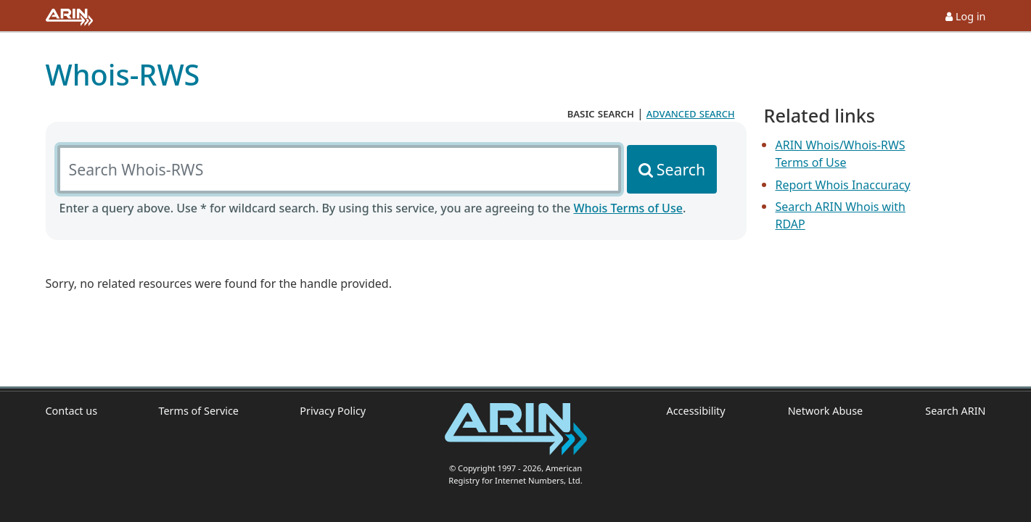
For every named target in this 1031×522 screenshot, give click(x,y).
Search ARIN (955, 411)
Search (681, 169)
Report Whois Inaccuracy (843, 185)
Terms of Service (198, 411)
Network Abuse (825, 411)
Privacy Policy (333, 411)
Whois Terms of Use (627, 208)
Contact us (72, 411)
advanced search (690, 113)
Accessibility (696, 411)
